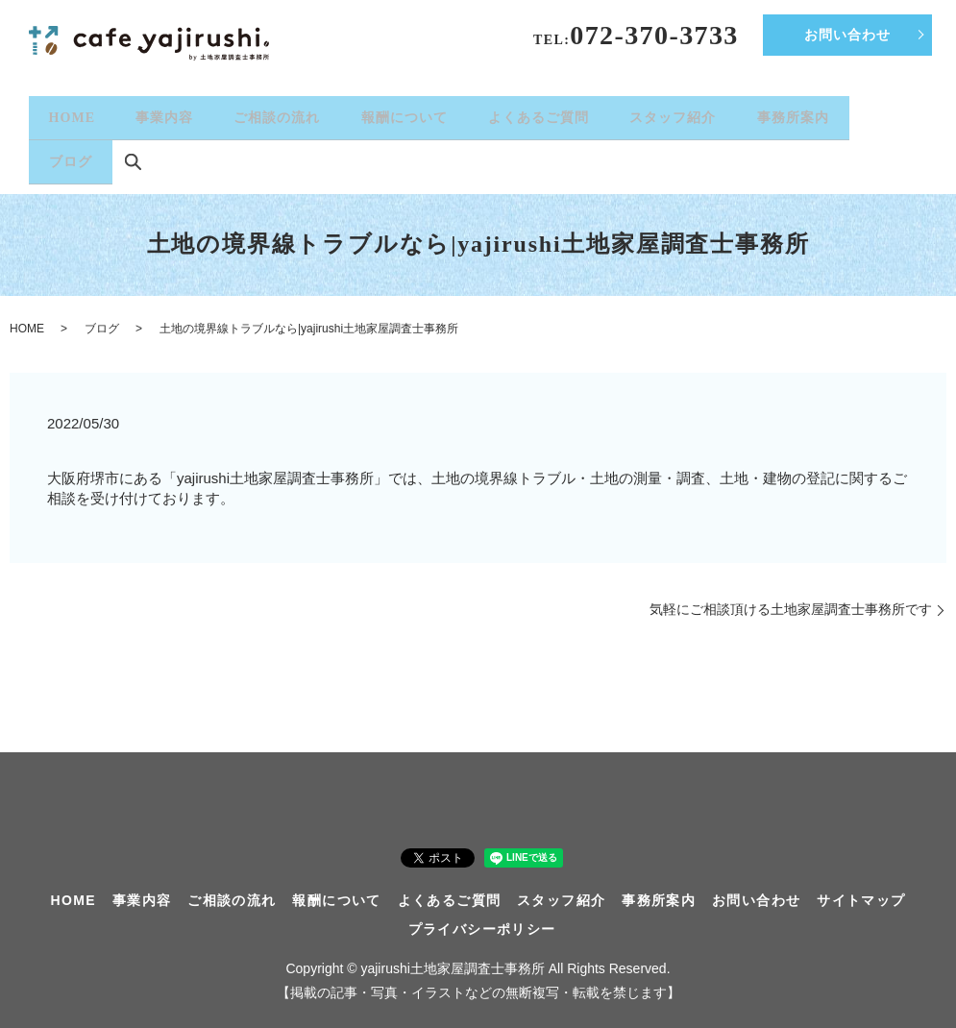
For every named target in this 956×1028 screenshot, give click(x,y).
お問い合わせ (847, 35)
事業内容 (164, 113)
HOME (72, 113)
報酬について (404, 113)
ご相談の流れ (276, 113)
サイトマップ (861, 883)
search (132, 149)
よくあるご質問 (538, 113)
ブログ (70, 148)
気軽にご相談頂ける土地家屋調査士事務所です (791, 592)
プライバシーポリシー (482, 911)
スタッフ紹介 (672, 113)
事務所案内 (793, 113)
